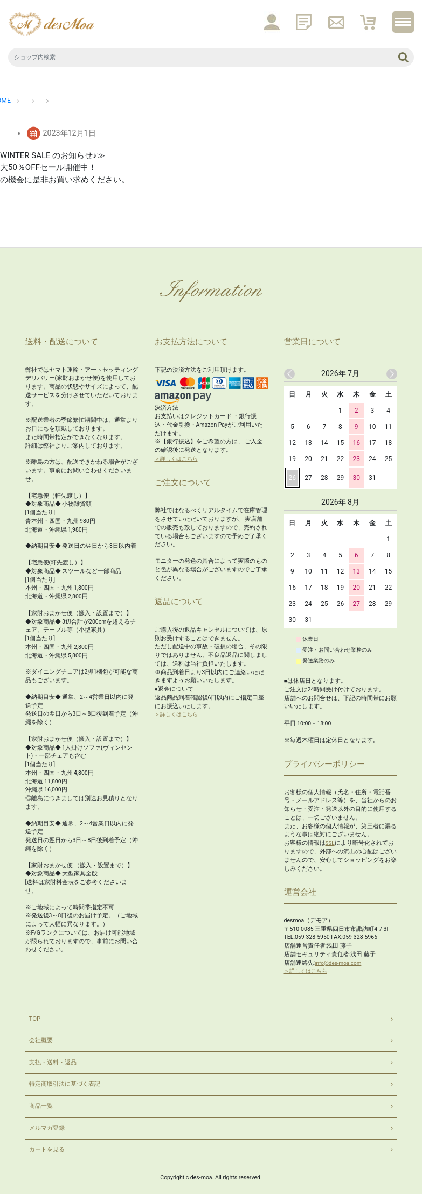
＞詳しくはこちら (178, 457)
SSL (330, 841)
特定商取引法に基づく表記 (68, 1088)
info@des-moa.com (339, 961)
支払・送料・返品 (55, 1065)
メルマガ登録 (48, 1134)
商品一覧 (42, 1111)
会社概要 (42, 1041)
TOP (35, 1018)
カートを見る (48, 1157)
